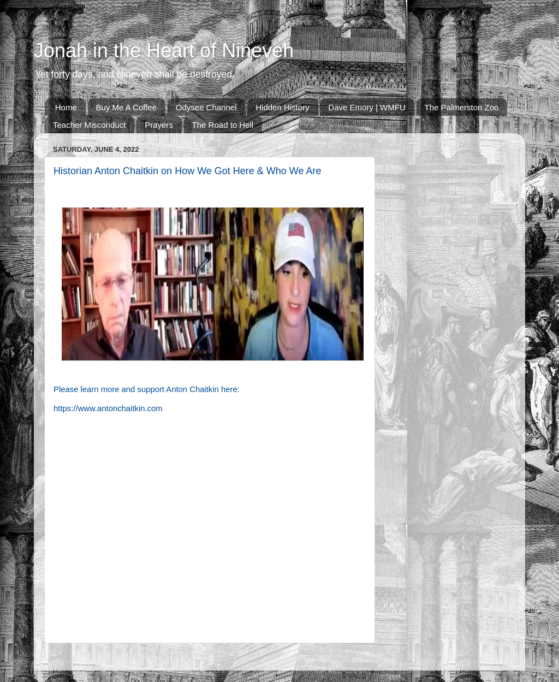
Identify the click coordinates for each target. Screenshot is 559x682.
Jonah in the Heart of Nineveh (164, 50)
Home (66, 107)
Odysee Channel (206, 107)
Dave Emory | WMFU (366, 107)
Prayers (159, 124)
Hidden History (282, 107)
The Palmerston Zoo (462, 107)
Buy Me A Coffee (126, 107)
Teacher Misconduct (89, 124)
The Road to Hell (223, 124)
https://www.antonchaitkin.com (108, 408)
